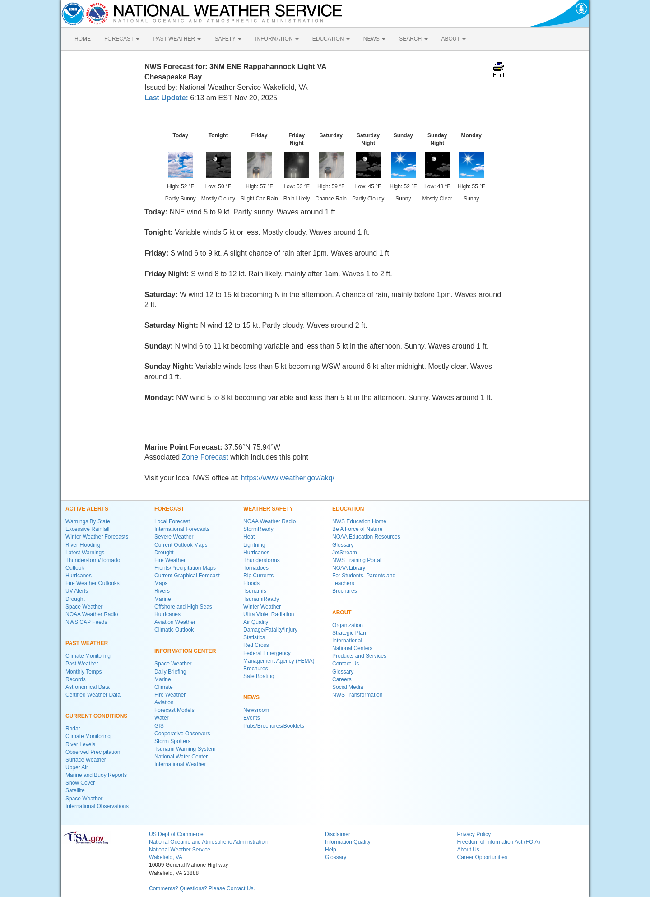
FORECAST (121, 39)
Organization (347, 625)
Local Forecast (172, 521)
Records (75, 679)
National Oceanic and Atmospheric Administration (208, 842)
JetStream (344, 552)
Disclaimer (337, 834)
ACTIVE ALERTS (86, 509)
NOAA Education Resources (366, 537)
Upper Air (76, 767)
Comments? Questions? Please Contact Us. (202, 888)
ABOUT (453, 39)
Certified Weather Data (93, 695)
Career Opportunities (482, 857)
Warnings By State (87, 521)
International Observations (97, 806)
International (347, 640)
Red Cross (256, 645)
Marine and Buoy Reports (96, 775)
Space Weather (84, 607)
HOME (82, 39)
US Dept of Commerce (176, 834)
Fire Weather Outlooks (92, 583)
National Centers (352, 648)
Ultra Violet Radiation (268, 614)
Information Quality (348, 842)
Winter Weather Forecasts (96, 537)
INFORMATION (276, 39)
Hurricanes (78, 575)
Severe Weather (174, 537)
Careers (342, 679)
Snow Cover (80, 783)
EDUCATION (331, 39)
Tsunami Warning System (185, 749)
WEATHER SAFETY (268, 509)
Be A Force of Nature (357, 529)
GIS (159, 726)
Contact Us (345, 663)
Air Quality (255, 622)
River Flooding (82, 545)
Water (161, 718)
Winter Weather (262, 607)
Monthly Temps (83, 672)
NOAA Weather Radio (91, 614)
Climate (163, 687)
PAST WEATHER (177, 39)
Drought (75, 599)
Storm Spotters (172, 741)
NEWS (374, 39)
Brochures (255, 668)
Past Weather (81, 663)
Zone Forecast (205, 457)
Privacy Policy (474, 834)
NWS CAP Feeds (86, 622)
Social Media (347, 687)
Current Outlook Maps (180, 545)
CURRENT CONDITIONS (96, 716)
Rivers (162, 591)
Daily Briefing (170, 672)
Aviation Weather (174, 622)
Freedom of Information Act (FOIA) (498, 842)
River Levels (80, 744)
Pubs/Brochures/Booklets (273, 726)
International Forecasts (181, 529)
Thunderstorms (261, 560)
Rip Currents (258, 575)
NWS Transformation (357, 695)
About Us (468, 849)
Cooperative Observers (182, 733)
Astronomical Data (87, 687)
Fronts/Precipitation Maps (185, 568)
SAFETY (227, 39)
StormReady (258, 529)
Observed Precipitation (92, 752)
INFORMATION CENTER (185, 651)
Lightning (254, 545)
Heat (249, 537)
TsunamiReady (261, 599)
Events (251, 718)
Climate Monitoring (88, 656)
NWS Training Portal (356, 560)
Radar (72, 728)
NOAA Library (348, 568)
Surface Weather (85, 760)
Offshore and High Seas (183, 607)
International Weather (180, 764)
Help (330, 849)
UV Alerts (76, 591)
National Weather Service (179, 849)
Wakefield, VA (165, 857)
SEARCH (413, 39)
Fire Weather (170, 560)
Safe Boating (258, 676)
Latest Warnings (84, 552)
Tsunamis (254, 591)
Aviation (163, 702)
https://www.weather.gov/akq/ (287, 478)
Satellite (75, 790)
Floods (251, 583)
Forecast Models (174, 710)
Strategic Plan (349, 633)
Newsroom (256, 710)
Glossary (342, 545)
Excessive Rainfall (87, 529)
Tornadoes (256, 568)
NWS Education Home (359, 521)
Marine (162, 599)
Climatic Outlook (174, 630)
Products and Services (359, 656)
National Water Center (181, 756)
